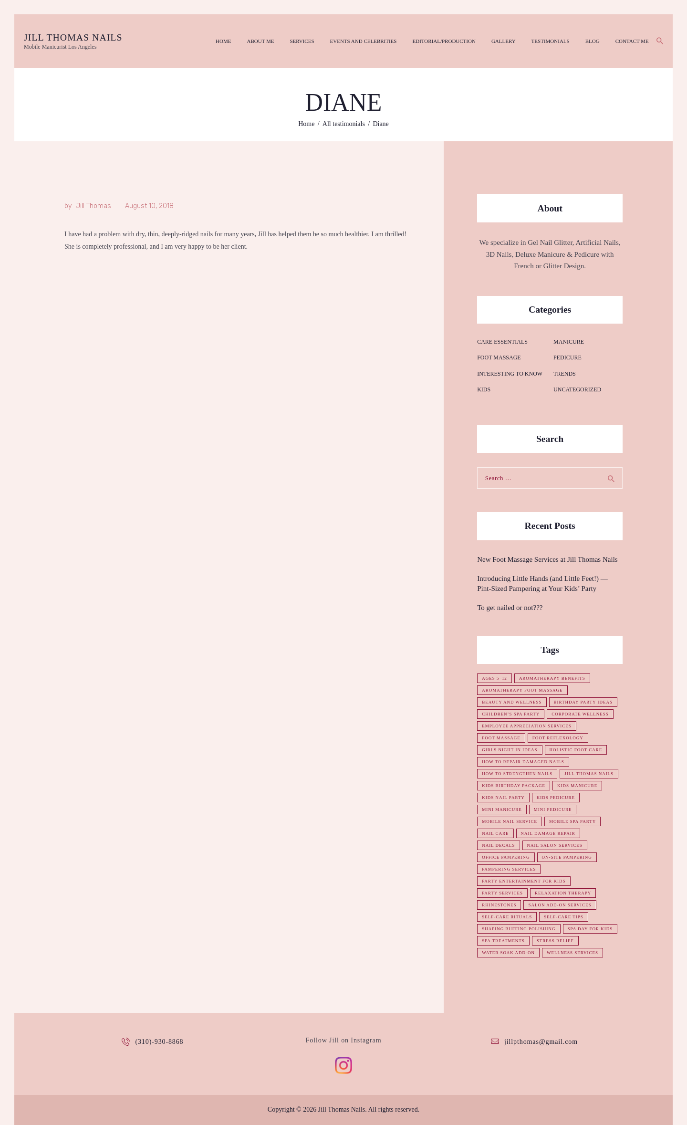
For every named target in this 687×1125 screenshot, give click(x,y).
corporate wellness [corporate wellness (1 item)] (580, 714)
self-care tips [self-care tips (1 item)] (563, 917)
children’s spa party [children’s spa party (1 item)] (511, 714)
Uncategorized (577, 389)
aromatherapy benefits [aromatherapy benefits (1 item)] (552, 678)
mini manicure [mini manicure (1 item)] (502, 809)
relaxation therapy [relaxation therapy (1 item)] (563, 893)
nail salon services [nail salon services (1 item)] (555, 845)
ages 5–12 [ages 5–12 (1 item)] (494, 678)
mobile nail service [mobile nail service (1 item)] (509, 821)
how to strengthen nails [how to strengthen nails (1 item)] (517, 773)
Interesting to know (509, 373)
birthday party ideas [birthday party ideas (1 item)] (583, 702)
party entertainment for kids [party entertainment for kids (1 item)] (524, 881)
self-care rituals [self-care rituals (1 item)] (507, 917)
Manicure (568, 341)
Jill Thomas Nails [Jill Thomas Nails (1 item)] (589, 773)
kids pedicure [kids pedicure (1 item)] (556, 797)
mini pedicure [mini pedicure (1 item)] (553, 809)
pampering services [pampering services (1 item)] (509, 869)
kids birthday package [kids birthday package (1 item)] (513, 785)
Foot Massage (498, 357)
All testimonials (344, 123)
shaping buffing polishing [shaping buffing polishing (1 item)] (519, 928)
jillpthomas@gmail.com (541, 1041)
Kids (483, 389)
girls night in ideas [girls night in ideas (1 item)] (510, 749)
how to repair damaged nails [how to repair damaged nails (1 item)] (523, 761)
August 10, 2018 (149, 206)
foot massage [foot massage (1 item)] (501, 738)
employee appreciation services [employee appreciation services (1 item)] (527, 726)
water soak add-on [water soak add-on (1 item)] (508, 952)
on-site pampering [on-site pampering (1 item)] (567, 857)
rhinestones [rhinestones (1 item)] (499, 905)
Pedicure (567, 357)
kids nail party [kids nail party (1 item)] (503, 797)
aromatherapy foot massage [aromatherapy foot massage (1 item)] (522, 690)
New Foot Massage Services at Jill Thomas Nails (547, 559)
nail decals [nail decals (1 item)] (498, 845)
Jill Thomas (93, 206)
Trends (564, 373)
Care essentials (502, 341)
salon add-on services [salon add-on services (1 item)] (560, 905)
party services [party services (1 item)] (502, 893)
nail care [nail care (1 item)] (495, 833)
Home (306, 123)
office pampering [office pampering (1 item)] (506, 857)
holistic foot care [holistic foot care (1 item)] (576, 749)
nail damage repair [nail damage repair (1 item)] (548, 833)
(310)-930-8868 (159, 1041)
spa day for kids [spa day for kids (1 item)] (590, 928)
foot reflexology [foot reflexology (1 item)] (557, 738)
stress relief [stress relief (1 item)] (555, 940)
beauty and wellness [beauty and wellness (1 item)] (512, 702)
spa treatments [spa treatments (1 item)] (503, 940)
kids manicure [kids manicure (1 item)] (577, 785)
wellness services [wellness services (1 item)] (572, 952)
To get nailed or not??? (509, 607)
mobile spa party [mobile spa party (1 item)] (572, 821)
